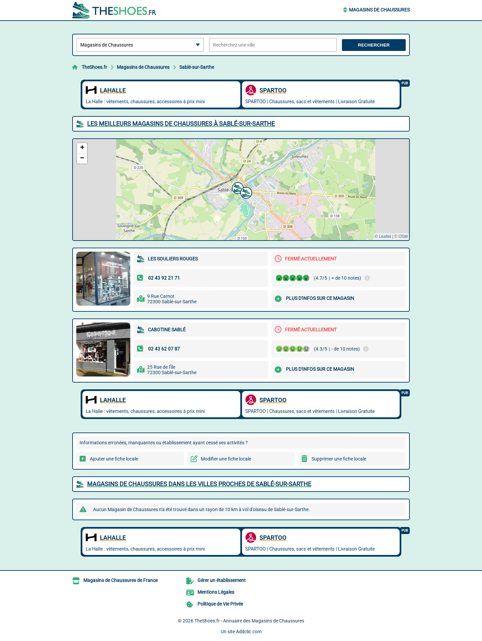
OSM (403, 236)
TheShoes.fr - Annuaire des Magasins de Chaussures (249, 620)
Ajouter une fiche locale (114, 459)
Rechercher (374, 45)
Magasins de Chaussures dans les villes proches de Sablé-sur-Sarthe (199, 483)
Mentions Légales (215, 592)
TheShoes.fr (94, 67)
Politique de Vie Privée (220, 604)
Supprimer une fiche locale (339, 459)
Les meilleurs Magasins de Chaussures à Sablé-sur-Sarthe (181, 123)
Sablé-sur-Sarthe (196, 67)
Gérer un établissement (221, 580)
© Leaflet (383, 236)
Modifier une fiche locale (226, 459)
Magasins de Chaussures (379, 9)
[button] (237, 187)
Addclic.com (249, 631)
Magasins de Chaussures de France (120, 580)
